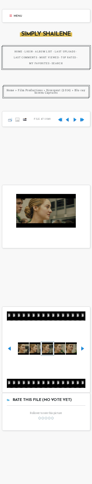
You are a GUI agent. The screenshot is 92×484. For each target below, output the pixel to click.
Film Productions (30, 90)
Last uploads (65, 51)
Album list (44, 51)
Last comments (26, 57)
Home (18, 51)
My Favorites (39, 63)
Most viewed (49, 57)
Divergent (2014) (58, 90)
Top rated (68, 57)
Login (29, 51)
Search (57, 63)
